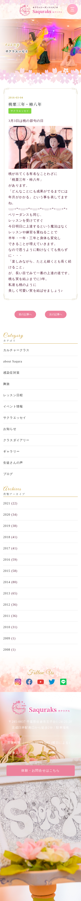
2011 (6, 616)
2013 (6, 593)
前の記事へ (25, 314)
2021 (6, 503)
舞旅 (6, 384)
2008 (6, 649)
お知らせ (9, 429)
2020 (6, 514)
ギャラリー (11, 451)
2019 (6, 526)
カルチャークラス (16, 350)
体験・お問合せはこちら (40, 770)
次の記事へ (55, 314)
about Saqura (12, 361)
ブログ (8, 474)
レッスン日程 (13, 395)
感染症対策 (11, 372)
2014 (6, 582)
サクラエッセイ (16, 51)
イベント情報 (13, 406)
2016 (6, 559)
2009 (6, 638)
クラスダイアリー (16, 440)
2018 (6, 537)
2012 (6, 604)
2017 (6, 548)
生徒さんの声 (13, 462)
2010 (6, 627)
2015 (6, 571)
